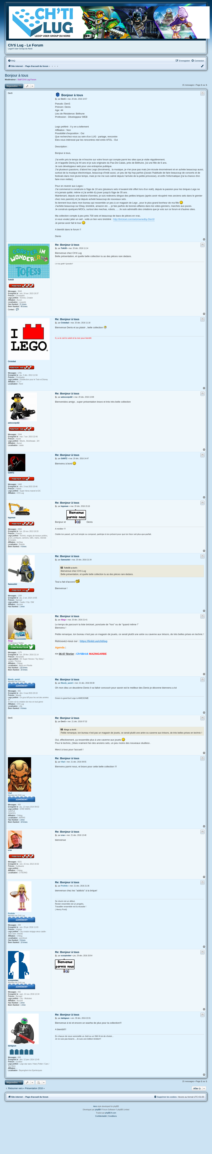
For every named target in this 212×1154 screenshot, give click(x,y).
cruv (10, 850)
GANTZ (11, 473)
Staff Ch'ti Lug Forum (27, 79)
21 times (23, 304)
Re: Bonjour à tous (67, 244)
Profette (11, 913)
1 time (22, 607)
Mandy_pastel (14, 679)
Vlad (10, 793)
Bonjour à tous (16, 75)
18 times (24, 822)
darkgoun (12, 1046)
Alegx (10, 641)
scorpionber (13, 980)
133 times (23, 668)
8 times (23, 708)
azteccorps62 (13, 423)
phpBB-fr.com (110, 1113)
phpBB (97, 1110)
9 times (23, 940)
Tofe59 (11, 280)
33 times (24, 670)
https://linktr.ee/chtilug (93, 641)
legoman (11, 518)
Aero (95, 1106)
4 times (23, 547)
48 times (24, 306)
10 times (24, 942)
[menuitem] (11, 61)
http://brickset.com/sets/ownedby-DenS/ (134, 219)
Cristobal (12, 361)
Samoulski (12, 584)
